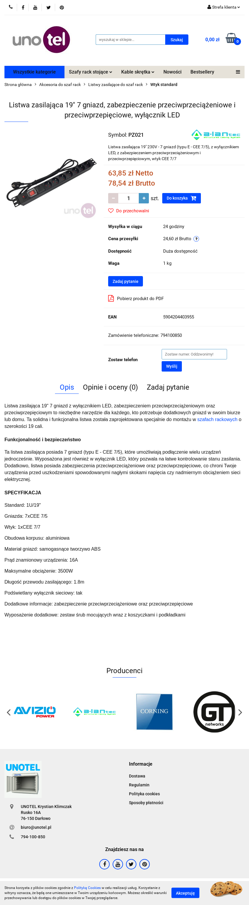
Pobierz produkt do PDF (136, 298)
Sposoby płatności (146, 802)
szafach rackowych (218, 419)
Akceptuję (185, 893)
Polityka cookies (144, 793)
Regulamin (139, 785)
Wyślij (171, 366)
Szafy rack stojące (90, 72)
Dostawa (137, 776)
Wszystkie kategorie (34, 72)
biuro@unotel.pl (36, 827)
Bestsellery (202, 72)
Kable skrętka (138, 72)
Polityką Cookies (87, 888)
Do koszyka (181, 198)
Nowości (172, 72)
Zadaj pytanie (125, 281)
